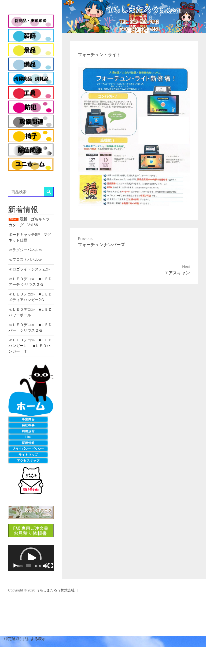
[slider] (28, 565)
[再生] (15, 565)
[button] (31, 558)
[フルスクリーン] (50, 565)
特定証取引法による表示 (23, 639)
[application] (31, 558)
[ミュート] (45, 565)
